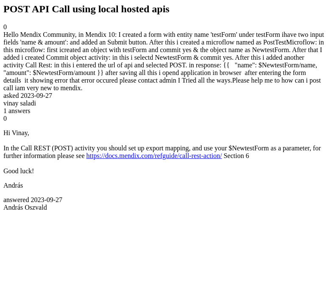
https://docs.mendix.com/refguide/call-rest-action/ (154, 155)
